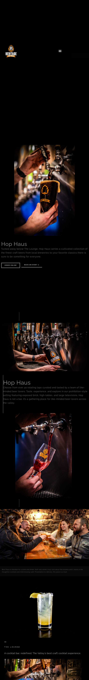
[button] (60, 51)
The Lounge (12, 647)
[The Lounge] (5, 641)
